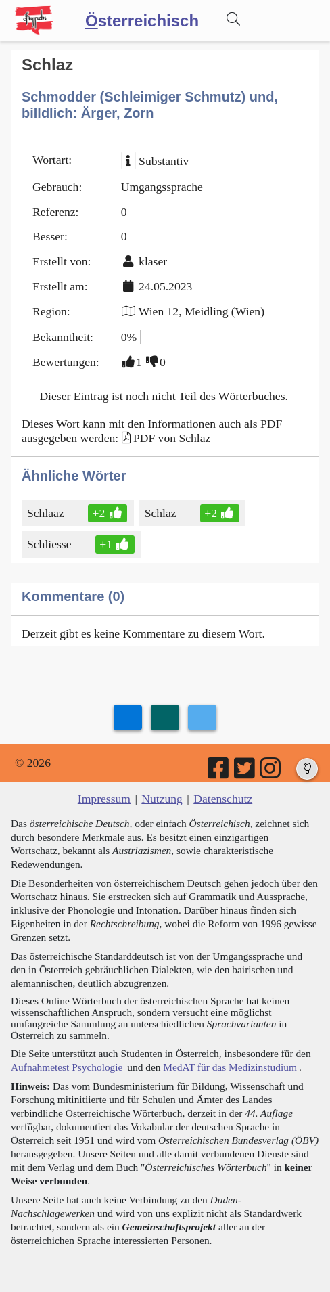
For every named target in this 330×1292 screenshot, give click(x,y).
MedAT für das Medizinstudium (230, 1067)
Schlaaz (46, 513)
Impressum (104, 798)
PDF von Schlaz (171, 438)
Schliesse (50, 544)
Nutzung (162, 798)
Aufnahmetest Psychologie (66, 1067)
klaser (153, 261)
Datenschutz (222, 798)
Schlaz (162, 513)
